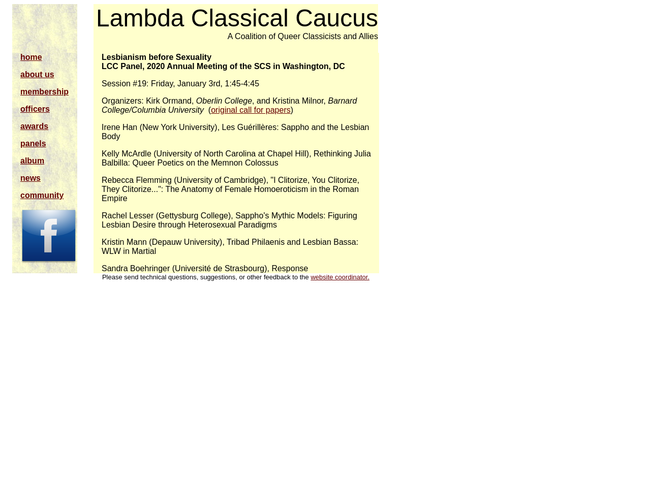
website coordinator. (339, 277)
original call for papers (251, 110)
